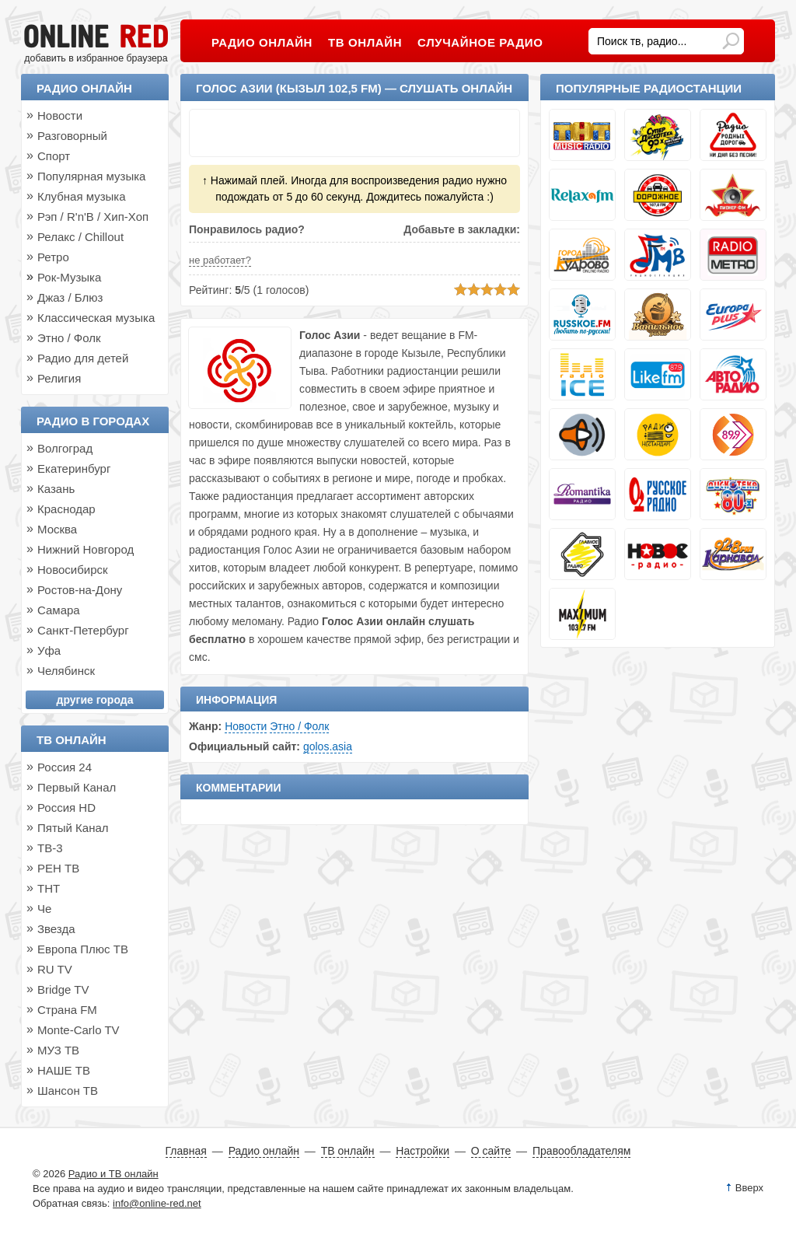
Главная (186, 1151)
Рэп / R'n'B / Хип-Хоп (92, 216)
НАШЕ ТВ (63, 1070)
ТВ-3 (50, 848)
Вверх (749, 1188)
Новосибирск (72, 569)
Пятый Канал (73, 827)
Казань (56, 488)
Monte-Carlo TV (78, 1029)
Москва (57, 529)
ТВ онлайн (71, 739)
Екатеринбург (73, 468)
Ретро (53, 257)
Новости (246, 726)
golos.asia (327, 746)
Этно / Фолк (299, 726)
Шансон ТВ (67, 1090)
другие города (95, 700)
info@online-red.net (157, 1203)
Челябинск (66, 670)
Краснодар (66, 509)
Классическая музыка (96, 317)
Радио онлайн (84, 88)
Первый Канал (76, 787)
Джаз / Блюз (70, 297)
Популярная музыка (91, 176)
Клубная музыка (81, 196)
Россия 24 (64, 767)
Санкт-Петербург (83, 630)
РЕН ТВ (58, 868)
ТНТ (48, 888)
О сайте (491, 1151)
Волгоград (65, 448)
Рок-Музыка (69, 277)
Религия (59, 378)
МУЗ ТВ (58, 1050)
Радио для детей (82, 358)
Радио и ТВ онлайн (113, 1174)
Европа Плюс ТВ (82, 949)
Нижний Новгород (85, 549)
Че (44, 908)
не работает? (220, 260)
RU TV (54, 969)
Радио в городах (93, 421)
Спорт (53, 156)
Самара (58, 610)
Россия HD (66, 807)
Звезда (56, 928)
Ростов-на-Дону (79, 589)
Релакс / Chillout (80, 236)
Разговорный (72, 135)
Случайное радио (480, 42)
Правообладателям (581, 1151)
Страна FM (67, 1009)
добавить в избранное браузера (95, 58)
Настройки (422, 1151)
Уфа (49, 650)
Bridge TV (63, 989)
